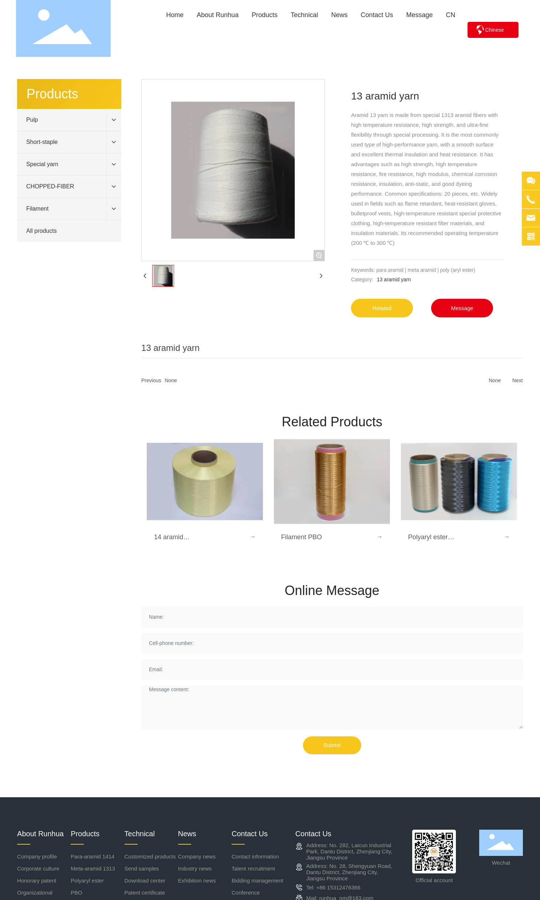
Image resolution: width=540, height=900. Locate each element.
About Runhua (40, 834)
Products (85, 834)
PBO (76, 892)
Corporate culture (38, 868)
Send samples (142, 868)
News (187, 834)
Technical (140, 834)
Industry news (195, 868)
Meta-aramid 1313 (93, 868)
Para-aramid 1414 (92, 856)
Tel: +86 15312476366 (333, 887)
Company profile (37, 856)
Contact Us (250, 834)
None (171, 380)
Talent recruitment (253, 868)
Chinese (494, 30)
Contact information (255, 856)
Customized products (150, 856)
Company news (197, 856)
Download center (145, 880)
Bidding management (257, 880)
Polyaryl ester (87, 880)
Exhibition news (197, 880)
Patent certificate (145, 892)
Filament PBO (301, 537)
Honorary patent (36, 880)
